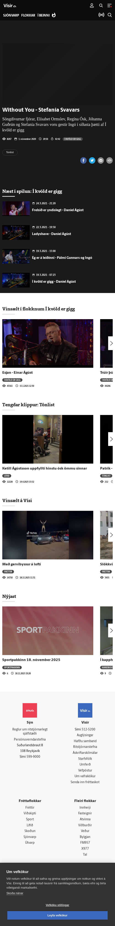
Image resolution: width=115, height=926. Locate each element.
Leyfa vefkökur (58, 915)
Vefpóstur (85, 770)
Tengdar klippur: (20, 404)
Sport (30, 819)
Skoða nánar (14, 893)
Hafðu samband (85, 741)
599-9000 (33, 757)
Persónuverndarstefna (30, 739)
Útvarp (30, 843)
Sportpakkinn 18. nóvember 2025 (31, 660)
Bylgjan (85, 837)
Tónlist (10, 152)
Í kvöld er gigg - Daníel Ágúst (54, 282)
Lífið (6, 476)
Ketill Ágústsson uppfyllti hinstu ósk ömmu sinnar (44, 468)
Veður (85, 831)
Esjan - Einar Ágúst (17, 373)
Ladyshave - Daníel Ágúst (51, 234)
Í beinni (43, 15)
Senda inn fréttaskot (85, 782)
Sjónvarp (30, 837)
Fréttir (8, 571)
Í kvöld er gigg (72, 139)
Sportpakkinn (12, 667)
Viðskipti (30, 813)
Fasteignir (85, 813)
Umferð (85, 764)
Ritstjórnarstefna (85, 747)
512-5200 (88, 729)
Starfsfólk (85, 759)
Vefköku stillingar (57, 905)
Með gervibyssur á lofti (21, 564)
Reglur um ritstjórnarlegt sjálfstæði (30, 732)
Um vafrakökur (85, 776)
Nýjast (9, 596)
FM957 (85, 843)
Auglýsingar (85, 735)
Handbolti (108, 667)
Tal (85, 855)
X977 (85, 849)
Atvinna (85, 819)
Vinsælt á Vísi (17, 500)
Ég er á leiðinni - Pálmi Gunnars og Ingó (62, 258)
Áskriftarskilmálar (85, 753)
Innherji (85, 808)
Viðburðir (85, 825)
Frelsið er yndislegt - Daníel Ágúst (57, 210)
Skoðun (29, 831)
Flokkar (28, 15)
